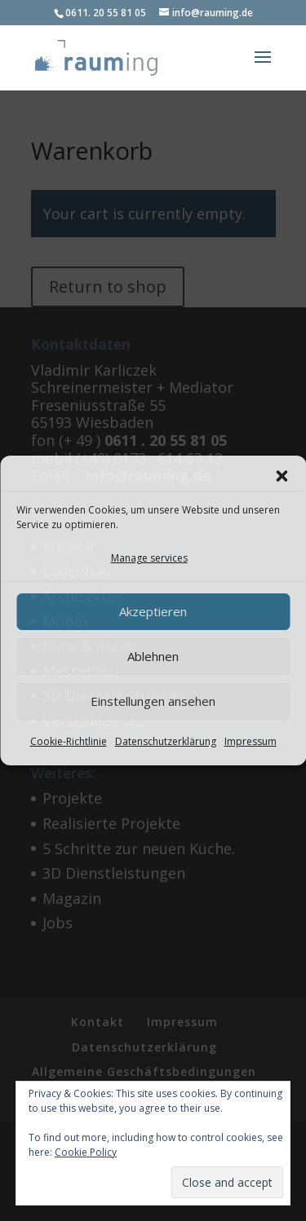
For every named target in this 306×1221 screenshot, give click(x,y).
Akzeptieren (153, 611)
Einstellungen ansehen (153, 701)
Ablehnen (153, 656)
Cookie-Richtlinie (68, 741)
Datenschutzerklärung (165, 741)
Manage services (149, 558)
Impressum (250, 741)
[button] (281, 476)
